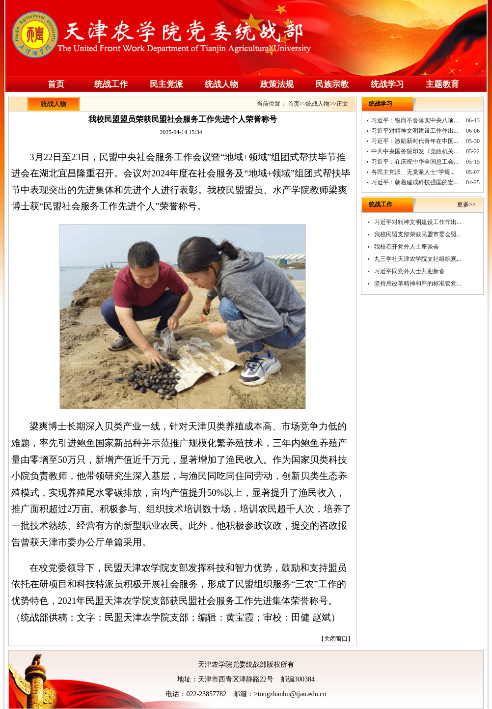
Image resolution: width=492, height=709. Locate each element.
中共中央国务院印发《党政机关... (414, 151)
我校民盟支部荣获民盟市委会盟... (417, 234)
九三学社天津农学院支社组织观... (417, 258)
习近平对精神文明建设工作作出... (414, 130)
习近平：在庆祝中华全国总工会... (414, 161)
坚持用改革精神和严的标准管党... (417, 283)
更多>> (466, 204)
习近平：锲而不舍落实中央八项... (414, 120)
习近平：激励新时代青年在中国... (414, 141)
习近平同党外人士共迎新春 (409, 271)
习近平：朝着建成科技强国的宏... (414, 182)
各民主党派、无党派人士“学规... (413, 172)
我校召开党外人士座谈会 (406, 246)
